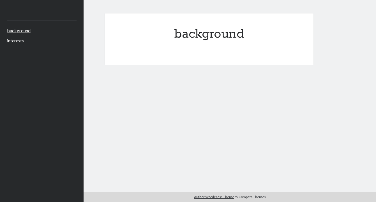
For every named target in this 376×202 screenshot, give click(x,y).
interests (15, 40)
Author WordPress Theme (214, 197)
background (19, 30)
